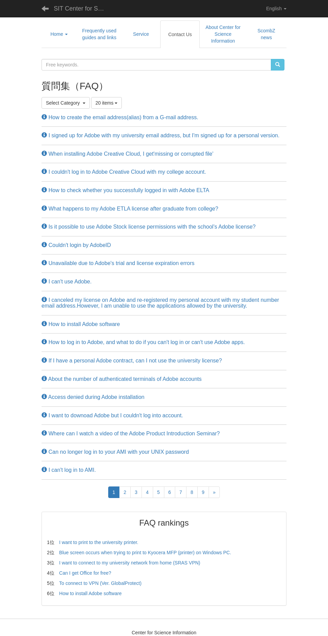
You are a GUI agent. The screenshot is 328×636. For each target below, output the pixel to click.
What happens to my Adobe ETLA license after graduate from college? (130, 209)
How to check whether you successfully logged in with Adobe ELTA (125, 190)
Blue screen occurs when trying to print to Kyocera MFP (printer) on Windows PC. (145, 552)
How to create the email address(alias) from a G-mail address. (120, 117)
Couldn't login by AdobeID (76, 245)
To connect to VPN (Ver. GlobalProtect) (100, 583)
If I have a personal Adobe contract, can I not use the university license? (132, 360)
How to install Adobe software (81, 324)
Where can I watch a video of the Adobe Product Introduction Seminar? (131, 433)
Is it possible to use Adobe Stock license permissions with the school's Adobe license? (149, 227)
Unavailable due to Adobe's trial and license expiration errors (118, 263)
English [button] (276, 8)
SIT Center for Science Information (82, 8)
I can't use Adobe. (67, 281)
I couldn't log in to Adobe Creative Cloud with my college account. (124, 172)
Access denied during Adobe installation (93, 397)
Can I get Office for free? (85, 573)
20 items (107, 103)
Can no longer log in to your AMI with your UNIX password (115, 452)
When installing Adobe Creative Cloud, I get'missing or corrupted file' (127, 154)
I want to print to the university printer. (98, 542)
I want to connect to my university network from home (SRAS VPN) (129, 562)
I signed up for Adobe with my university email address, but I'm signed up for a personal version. (160, 135)
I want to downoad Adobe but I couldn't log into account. (112, 415)
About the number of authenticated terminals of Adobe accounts (122, 379)
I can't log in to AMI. (69, 470)
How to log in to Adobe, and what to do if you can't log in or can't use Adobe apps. (143, 342)
